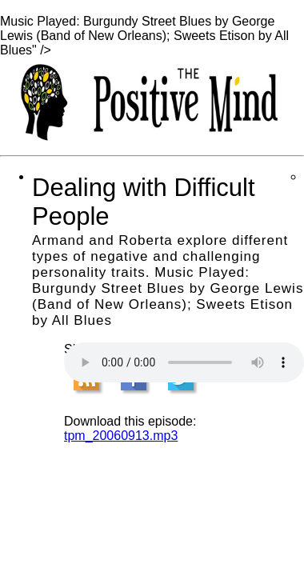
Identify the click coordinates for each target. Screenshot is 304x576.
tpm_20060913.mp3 (121, 435)
